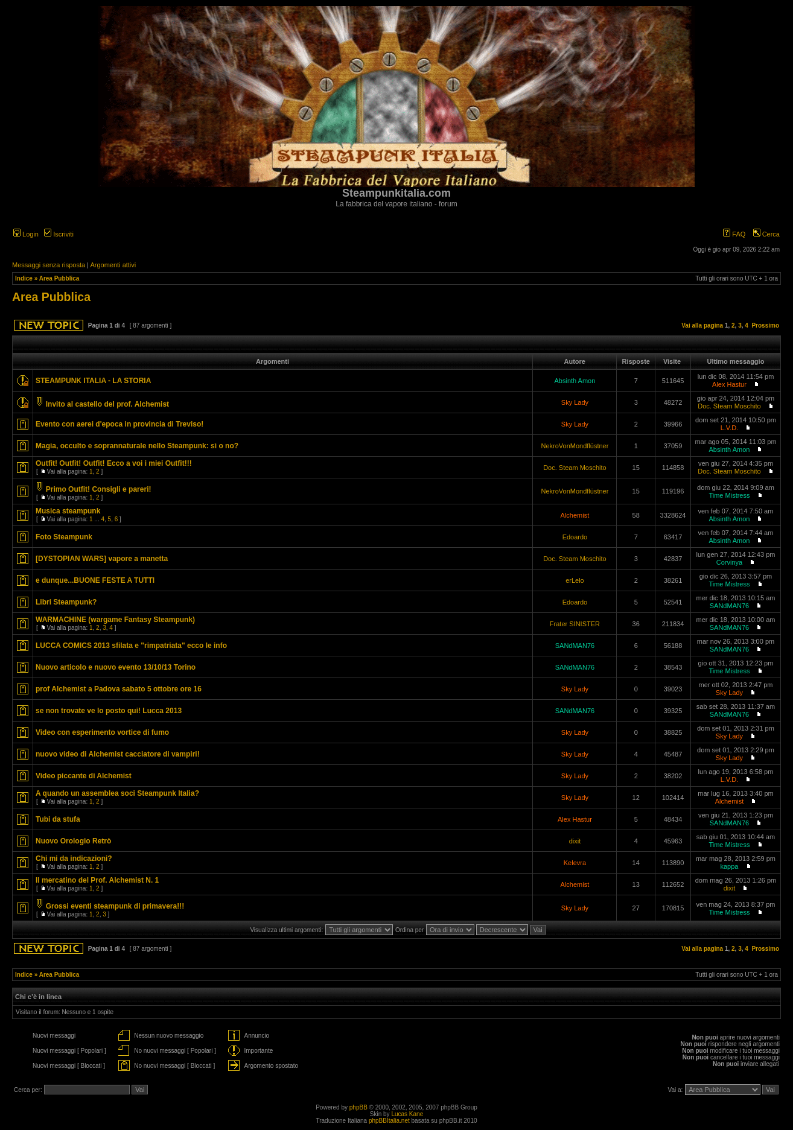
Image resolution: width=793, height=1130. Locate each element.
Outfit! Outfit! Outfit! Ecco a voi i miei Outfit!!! (114, 463)
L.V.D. (730, 427)
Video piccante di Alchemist (84, 776)
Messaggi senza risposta (48, 264)
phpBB (358, 1107)
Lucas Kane (407, 1114)
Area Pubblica (59, 278)
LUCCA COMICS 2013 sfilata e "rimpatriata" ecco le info (131, 645)
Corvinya (729, 562)
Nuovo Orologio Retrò (73, 841)
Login (26, 234)
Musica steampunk (68, 511)
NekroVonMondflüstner (574, 445)
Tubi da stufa (58, 819)
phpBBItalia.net (389, 1120)
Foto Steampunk (64, 537)
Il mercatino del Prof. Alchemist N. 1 (97, 880)
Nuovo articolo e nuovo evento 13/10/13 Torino (116, 667)
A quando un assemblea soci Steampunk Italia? (117, 793)
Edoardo (575, 537)
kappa (729, 866)
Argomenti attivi (113, 264)
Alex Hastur (729, 384)
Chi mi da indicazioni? (74, 858)
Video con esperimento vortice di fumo (102, 732)
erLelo (574, 580)
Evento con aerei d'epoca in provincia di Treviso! (119, 424)
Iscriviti (59, 234)
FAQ (734, 234)
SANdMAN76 (729, 605)
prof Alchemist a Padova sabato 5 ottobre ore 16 (119, 689)
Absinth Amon (574, 380)
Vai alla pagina (702, 325)
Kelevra (575, 862)
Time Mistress (729, 495)
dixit (575, 841)
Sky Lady (574, 402)
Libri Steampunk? (66, 602)
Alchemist (575, 515)
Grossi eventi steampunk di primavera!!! (115, 906)
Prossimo (765, 325)
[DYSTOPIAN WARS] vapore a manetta (102, 558)
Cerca (766, 234)
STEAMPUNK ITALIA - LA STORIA (93, 380)
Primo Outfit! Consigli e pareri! (98, 489)
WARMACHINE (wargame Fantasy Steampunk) (115, 619)
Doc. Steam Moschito (729, 406)
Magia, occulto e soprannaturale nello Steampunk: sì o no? (137, 446)
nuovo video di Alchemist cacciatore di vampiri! (118, 754)
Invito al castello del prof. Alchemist (107, 404)
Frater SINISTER (575, 623)
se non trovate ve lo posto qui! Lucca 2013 (109, 710)
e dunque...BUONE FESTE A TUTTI (95, 580)
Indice (24, 278)
